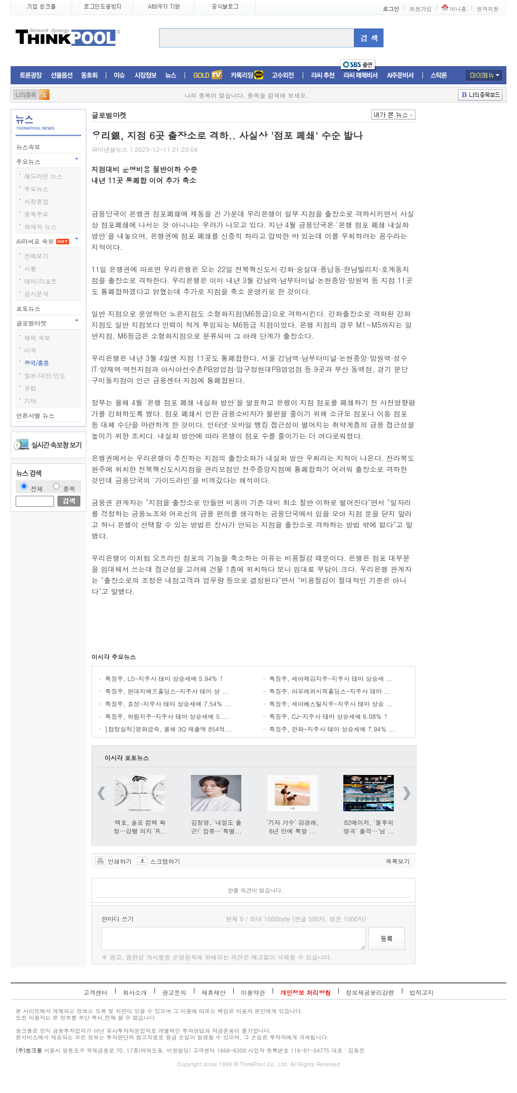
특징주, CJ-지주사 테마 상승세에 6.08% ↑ (328, 716)
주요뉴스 (29, 161)
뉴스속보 (29, 146)
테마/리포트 (40, 281)
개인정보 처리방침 (305, 992)
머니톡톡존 (247, 75)
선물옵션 (61, 75)
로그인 (391, 9)
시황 (30, 268)
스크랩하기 (165, 861)
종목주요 (36, 214)
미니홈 (458, 9)
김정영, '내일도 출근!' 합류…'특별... (216, 826)
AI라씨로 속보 (42, 241)
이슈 (120, 75)
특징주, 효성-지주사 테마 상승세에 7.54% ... (168, 703)
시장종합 (36, 201)
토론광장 (30, 75)
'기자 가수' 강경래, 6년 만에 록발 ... (293, 826)
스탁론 (438, 75)
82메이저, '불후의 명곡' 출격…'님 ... (368, 826)
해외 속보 (37, 337)
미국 (30, 350)
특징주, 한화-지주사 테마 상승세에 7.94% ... (332, 728)
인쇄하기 (120, 861)
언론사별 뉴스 (36, 415)
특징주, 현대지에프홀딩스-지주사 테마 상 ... (167, 691)
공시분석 (36, 293)
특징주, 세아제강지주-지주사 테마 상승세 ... (331, 678)
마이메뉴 (484, 75)
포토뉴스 (29, 308)
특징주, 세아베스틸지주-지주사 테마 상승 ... (331, 703)
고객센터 (95, 992)
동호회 (89, 75)
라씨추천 (323, 75)
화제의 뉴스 (40, 226)
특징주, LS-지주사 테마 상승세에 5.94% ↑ (164, 678)
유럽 (30, 388)
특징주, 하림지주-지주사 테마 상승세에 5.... (167, 716)
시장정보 (145, 75)
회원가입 (420, 9)
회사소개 (135, 992)
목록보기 (398, 861)
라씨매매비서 (361, 75)
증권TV (207, 75)
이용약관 (253, 992)
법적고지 (421, 992)
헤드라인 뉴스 (43, 176)
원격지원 (488, 9)
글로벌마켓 (32, 323)
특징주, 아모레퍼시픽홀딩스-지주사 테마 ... (330, 691)
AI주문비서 (400, 75)
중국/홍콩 (36, 362)
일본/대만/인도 (45, 375)
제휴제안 (213, 992)
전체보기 (36, 255)
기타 (30, 400)
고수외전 (283, 75)
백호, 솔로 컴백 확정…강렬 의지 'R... (140, 826)
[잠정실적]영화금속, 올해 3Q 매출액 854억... (168, 728)
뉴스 (171, 75)
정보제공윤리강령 (370, 992)
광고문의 (174, 992)
